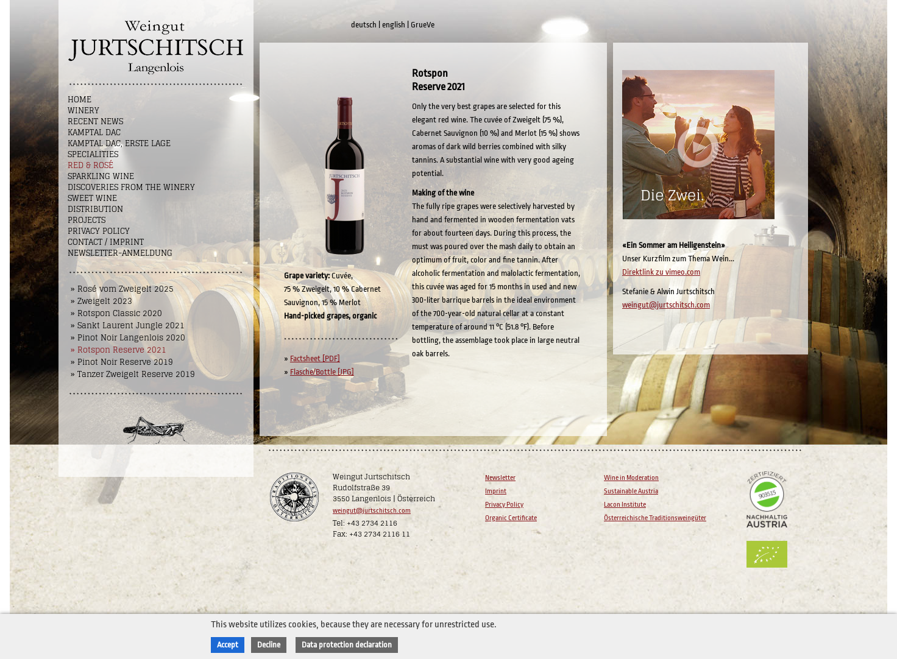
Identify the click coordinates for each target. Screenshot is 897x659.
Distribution (95, 209)
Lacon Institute (625, 505)
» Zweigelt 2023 (101, 301)
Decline (268, 644)
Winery (83, 111)
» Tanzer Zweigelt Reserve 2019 (133, 374)
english (393, 24)
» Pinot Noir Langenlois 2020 (128, 338)
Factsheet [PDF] (315, 358)
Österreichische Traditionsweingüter (655, 518)
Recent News (95, 122)
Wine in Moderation (631, 478)
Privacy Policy (99, 231)
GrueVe (422, 24)
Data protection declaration (347, 644)
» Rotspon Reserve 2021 (118, 350)
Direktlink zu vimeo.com (661, 272)
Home (79, 100)
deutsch (364, 24)
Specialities (93, 154)
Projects (86, 220)
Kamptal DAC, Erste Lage (119, 143)
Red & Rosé (90, 165)
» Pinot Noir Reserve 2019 (122, 362)
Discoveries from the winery (131, 187)
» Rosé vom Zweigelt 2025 (122, 289)
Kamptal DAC (94, 132)
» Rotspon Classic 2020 (116, 313)
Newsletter (500, 478)
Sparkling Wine (101, 176)
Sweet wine (92, 198)
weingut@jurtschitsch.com (666, 304)
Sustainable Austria (631, 491)
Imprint (495, 491)
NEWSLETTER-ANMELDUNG (120, 253)
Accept (227, 644)
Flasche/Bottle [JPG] (322, 371)
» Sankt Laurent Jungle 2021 (128, 326)
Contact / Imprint (106, 242)
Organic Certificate (511, 518)
